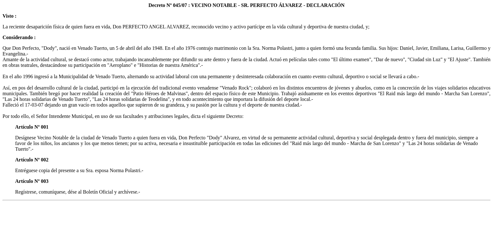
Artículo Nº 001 (32, 127)
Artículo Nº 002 (32, 159)
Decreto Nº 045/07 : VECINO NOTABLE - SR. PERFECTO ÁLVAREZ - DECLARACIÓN (246, 5)
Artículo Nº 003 (32, 181)
